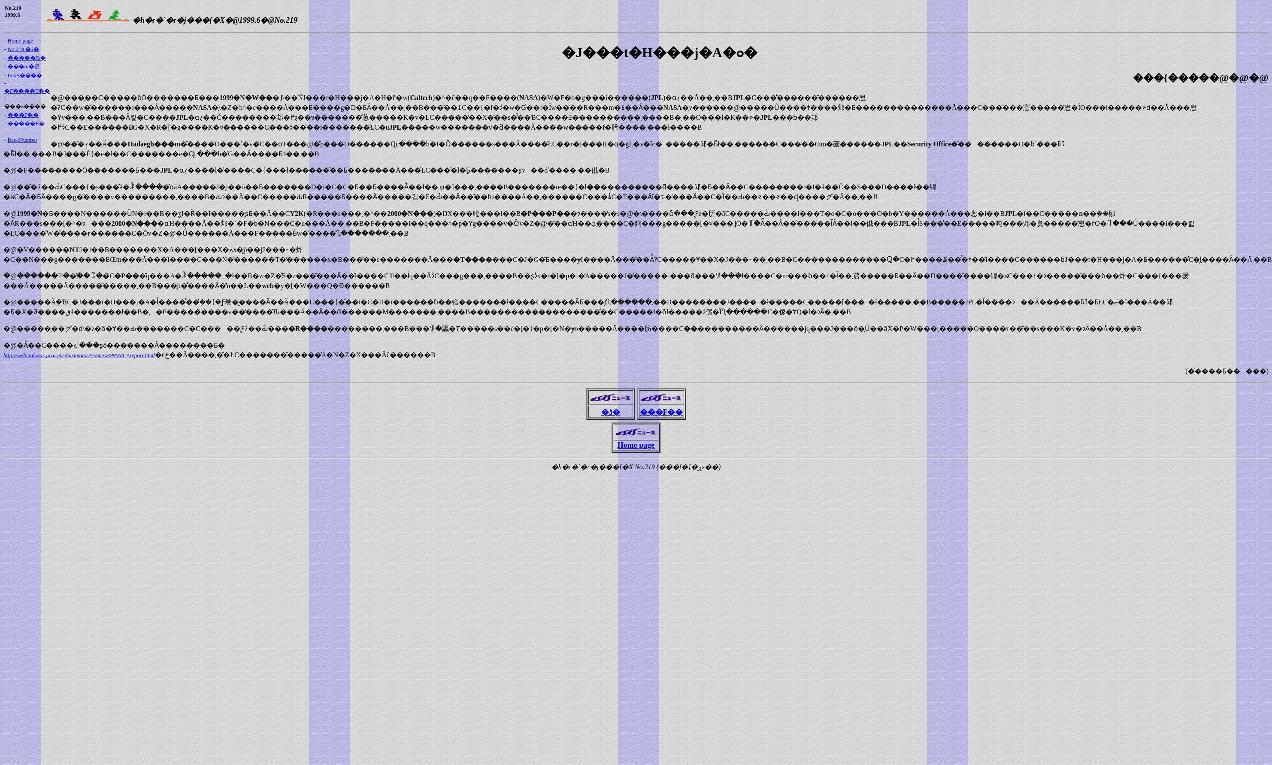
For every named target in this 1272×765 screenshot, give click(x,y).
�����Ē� (26, 123)
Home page (20, 40)
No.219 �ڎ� (23, 49)
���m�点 (24, 66)
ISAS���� (25, 75)
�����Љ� (27, 58)
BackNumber (22, 140)
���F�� (23, 115)
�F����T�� (27, 91)
